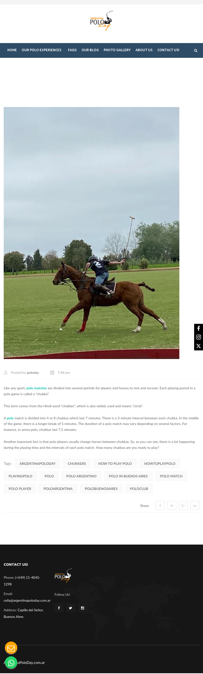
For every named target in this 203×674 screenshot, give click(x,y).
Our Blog (90, 51)
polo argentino (81, 476)
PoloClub (139, 489)
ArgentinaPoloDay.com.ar (24, 663)
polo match (171, 476)
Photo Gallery (117, 51)
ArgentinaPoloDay (37, 464)
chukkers (77, 464)
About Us (143, 51)
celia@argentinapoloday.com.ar (27, 601)
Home (12, 51)
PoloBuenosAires (101, 489)
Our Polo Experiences (41, 51)
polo (49, 476)
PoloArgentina (58, 489)
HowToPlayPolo (159, 464)
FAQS (72, 51)
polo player (20, 489)
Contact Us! (168, 51)
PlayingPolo (20, 476)
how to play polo (115, 464)
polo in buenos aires (128, 476)
